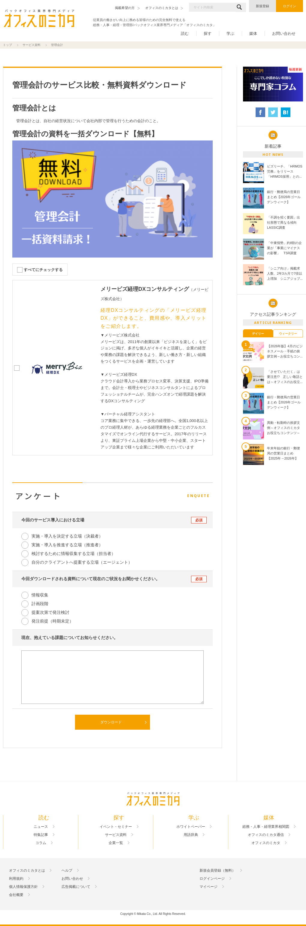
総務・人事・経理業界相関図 (265, 826)
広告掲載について (76, 886)
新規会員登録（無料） (218, 870)
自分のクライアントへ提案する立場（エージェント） (82, 562)
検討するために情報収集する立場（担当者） (74, 553)
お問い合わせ (284, 33)
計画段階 (40, 603)
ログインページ (212, 878)
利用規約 (16, 878)
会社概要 (16, 895)
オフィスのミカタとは (27, 870)
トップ (7, 45)
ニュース (41, 826)
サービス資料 (31, 45)
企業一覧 (116, 843)
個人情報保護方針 (23, 886)
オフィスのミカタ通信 (266, 835)
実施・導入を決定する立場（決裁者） (67, 536)
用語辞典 (191, 835)
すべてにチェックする (43, 270)
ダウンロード (111, 722)
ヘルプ (67, 870)
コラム (40, 843)
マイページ (209, 886)
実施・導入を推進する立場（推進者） (67, 544)
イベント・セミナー (116, 826)
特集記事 (41, 835)
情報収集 (40, 595)
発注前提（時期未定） (53, 621)
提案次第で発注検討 (50, 612)
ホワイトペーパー (190, 826)
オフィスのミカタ (265, 843)
